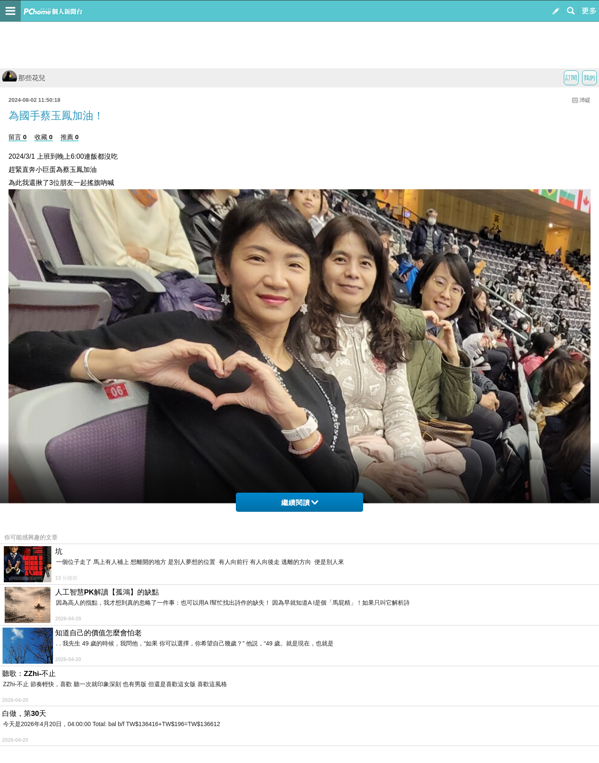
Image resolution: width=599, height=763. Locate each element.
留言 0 (17, 136)
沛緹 (585, 100)
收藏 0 (43, 136)
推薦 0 (70, 136)
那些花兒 (23, 77)
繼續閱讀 (299, 503)
